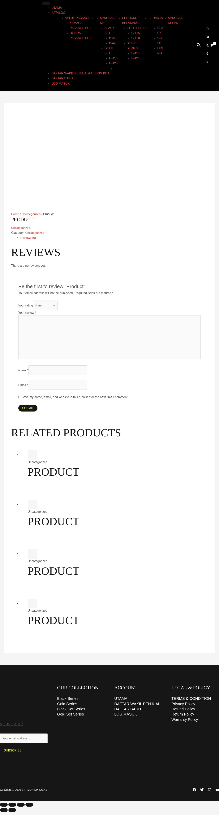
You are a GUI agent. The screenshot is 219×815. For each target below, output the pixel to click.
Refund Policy (183, 712)
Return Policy (182, 718)
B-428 (113, 43)
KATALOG (58, 12)
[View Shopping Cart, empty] (210, 45)
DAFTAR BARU (62, 78)
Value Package (77, 18)
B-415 (113, 38)
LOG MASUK (60, 83)
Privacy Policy (183, 707)
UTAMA (56, 7)
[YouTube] (217, 793)
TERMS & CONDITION (191, 701)
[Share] (21, 808)
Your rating (25, 305)
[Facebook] (194, 793)
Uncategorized (31, 214)
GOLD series (137, 28)
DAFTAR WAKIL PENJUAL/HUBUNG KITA (80, 73)
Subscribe (12, 753)
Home (15, 214)
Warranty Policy (184, 723)
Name (23, 372)
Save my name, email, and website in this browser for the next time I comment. (75, 399)
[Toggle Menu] (46, 3)
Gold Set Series (70, 718)
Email (23, 387)
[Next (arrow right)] (12, 813)
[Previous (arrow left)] (4, 813)
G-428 (113, 63)
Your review (27, 313)
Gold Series (67, 707)
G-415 (113, 58)
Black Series (67, 701)
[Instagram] (209, 793)
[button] (199, 45)
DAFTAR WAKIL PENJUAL (137, 707)
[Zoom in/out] (4, 808)
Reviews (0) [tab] (28, 237)
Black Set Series (71, 712)
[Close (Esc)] (29, 808)
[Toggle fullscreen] (12, 808)
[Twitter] (202, 793)
